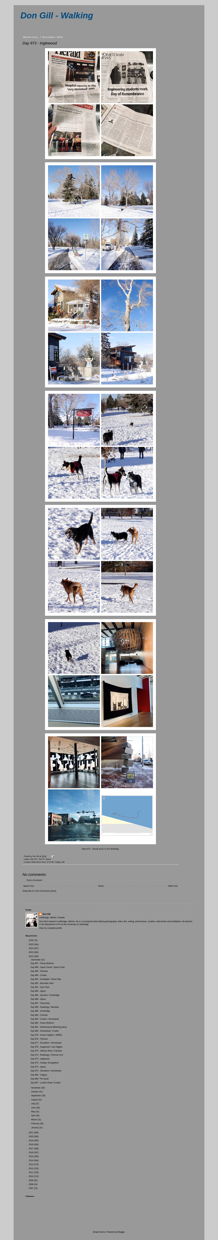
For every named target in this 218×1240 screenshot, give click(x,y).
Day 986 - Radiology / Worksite (45, 1007)
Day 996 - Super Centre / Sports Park (48, 967)
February (35, 1123)
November (36, 1088)
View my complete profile (50, 928)
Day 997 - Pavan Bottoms (42, 963)
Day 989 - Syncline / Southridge (45, 995)
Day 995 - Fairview (39, 971)
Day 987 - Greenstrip (40, 1003)
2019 (31, 1140)
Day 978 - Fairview (39, 1039)
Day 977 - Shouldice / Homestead (46, 1043)
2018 (31, 1144)
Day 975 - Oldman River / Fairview (46, 1051)
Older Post (173, 886)
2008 (31, 1184)
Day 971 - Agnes (38, 1067)
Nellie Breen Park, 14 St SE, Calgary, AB (48, 862)
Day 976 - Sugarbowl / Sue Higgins (47, 1047)
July (33, 1103)
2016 (31, 1152)
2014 (31, 1160)
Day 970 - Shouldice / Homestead (46, 1071)
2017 (31, 1148)
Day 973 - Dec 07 (37, 859)
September (36, 1095)
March (34, 1119)
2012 (31, 1168)
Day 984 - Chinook (39, 1015)
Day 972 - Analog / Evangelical (44, 1063)
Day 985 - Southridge (40, 1011)
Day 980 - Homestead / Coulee (45, 1031)
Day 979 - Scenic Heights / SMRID (46, 1035)
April (33, 1115)
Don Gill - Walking (56, 15)
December (36, 960)
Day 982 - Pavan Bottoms (42, 1023)
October (35, 1092)
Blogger (121, 1232)
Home (101, 886)
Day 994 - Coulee (38, 975)
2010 (31, 1176)
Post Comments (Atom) (45, 891)
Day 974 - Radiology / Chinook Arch (47, 1055)
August (34, 1100)
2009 (31, 1180)
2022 (31, 956)
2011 (31, 1172)
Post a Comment (34, 880)
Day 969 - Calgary (39, 1075)
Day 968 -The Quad (40, 1079)
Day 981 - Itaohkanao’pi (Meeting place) (49, 1027)
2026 (31, 940)
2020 (31, 1136)
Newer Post (28, 886)
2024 (31, 948)
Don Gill (46, 914)
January (35, 1127)
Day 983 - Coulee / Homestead (45, 1019)
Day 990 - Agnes (38, 991)
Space (48, 859)
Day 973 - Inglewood (40, 1059)
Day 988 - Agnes (38, 999)
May (33, 1111)
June (33, 1108)
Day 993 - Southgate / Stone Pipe (46, 979)
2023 (31, 952)
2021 (31, 1132)
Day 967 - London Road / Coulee (45, 1082)
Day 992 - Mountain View (42, 983)
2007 (31, 1188)
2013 (31, 1164)
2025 (31, 944)
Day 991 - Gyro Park (40, 987)
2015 (31, 1156)
